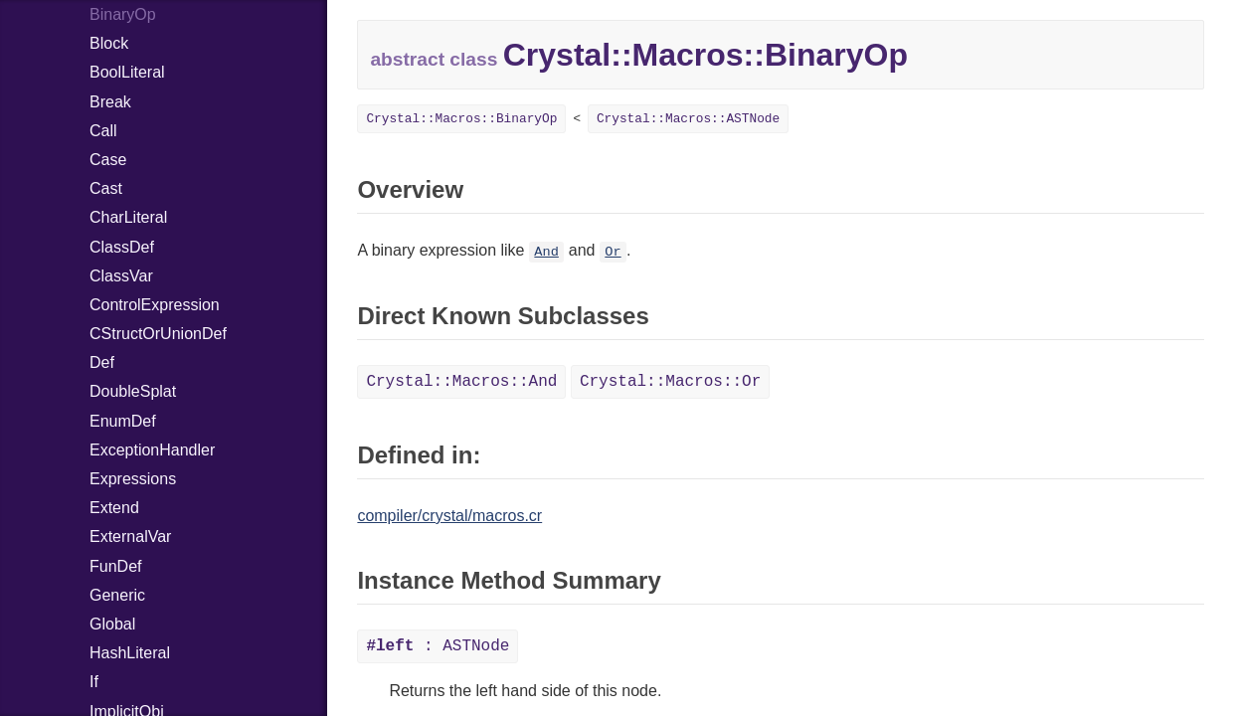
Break (110, 101)
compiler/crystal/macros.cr (449, 515)
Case (107, 159)
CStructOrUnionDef (158, 333)
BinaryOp (122, 14)
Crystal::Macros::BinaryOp (461, 118)
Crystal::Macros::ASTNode (688, 118)
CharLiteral (128, 217)
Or (612, 252)
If (93, 681)
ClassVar (121, 276)
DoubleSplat (132, 391)
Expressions (132, 478)
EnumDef (122, 421)
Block (108, 43)
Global (112, 624)
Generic (117, 595)
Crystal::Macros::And (461, 382)
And (546, 252)
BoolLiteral (127, 72)
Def (101, 362)
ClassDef (121, 247)
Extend (114, 507)
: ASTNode (437, 646)
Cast (105, 188)
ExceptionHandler (152, 450)
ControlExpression (154, 304)
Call (103, 130)
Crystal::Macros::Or (670, 382)
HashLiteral (129, 652)
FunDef (115, 566)
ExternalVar (130, 536)
